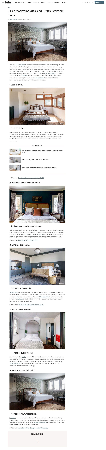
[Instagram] (85, 2)
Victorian (24, 75)
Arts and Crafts (20, 64)
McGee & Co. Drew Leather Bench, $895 (30, 304)
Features (63, 2)
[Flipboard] (90, 2)
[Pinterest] (88, 2)
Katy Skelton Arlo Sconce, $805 (28, 240)
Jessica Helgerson (15, 363)
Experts (56, 2)
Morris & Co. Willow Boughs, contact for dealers (33, 428)
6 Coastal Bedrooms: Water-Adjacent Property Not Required (39, 167)
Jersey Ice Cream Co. (40, 422)
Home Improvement (20, 2)
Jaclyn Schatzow (13, 19)
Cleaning (36, 2)
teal (26, 234)
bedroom (20, 299)
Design (30, 2)
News (9, 7)
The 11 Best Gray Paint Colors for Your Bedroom (35, 159)
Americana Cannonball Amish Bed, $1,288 (31, 178)
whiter (24, 357)
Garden (43, 2)
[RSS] (92, 2)
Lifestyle (49, 2)
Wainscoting (13, 292)
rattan (41, 234)
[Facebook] (83, 2)
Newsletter (99, 2)
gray (17, 297)
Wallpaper (12, 418)
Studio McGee (43, 297)
